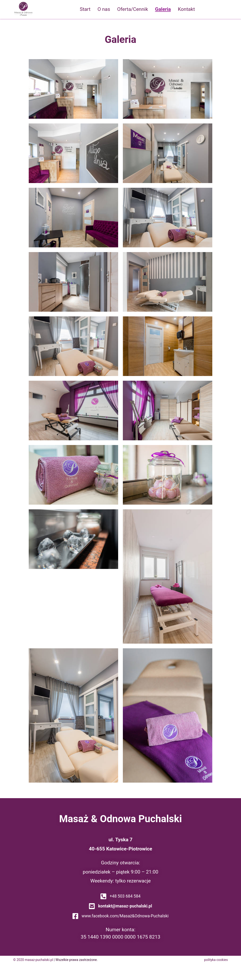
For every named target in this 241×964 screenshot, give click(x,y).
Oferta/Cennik (132, 9)
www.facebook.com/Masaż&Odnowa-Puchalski (120, 916)
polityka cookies (216, 960)
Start (85, 9)
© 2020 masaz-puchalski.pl (33, 960)
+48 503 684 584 (120, 896)
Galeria (163, 9)
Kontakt (186, 9)
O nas (103, 9)
